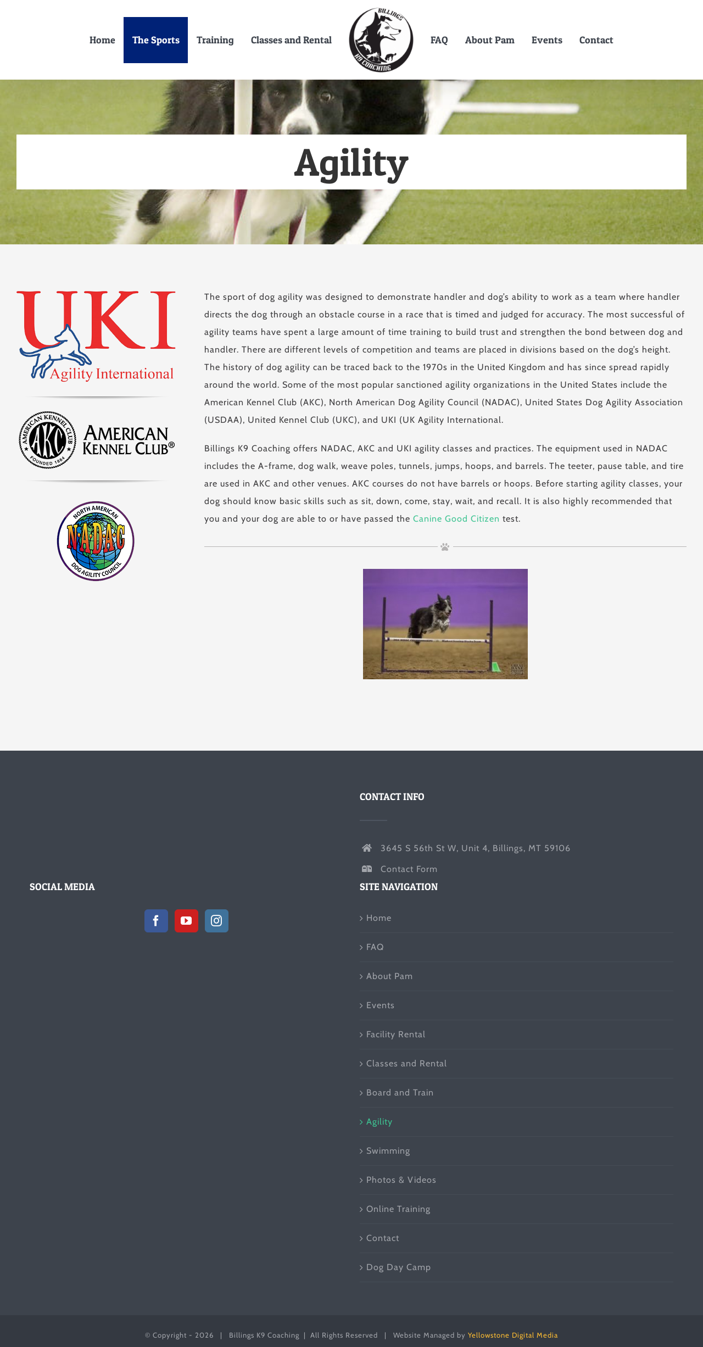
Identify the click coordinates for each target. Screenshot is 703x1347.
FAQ (375, 947)
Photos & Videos (401, 1180)
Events (380, 1005)
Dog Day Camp (398, 1267)
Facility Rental (396, 1034)
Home (379, 918)
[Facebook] (156, 920)
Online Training (398, 1209)
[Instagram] (216, 920)
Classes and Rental (406, 1063)
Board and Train (400, 1092)
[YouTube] (186, 920)
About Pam (389, 976)
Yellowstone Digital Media (513, 1335)
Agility (379, 1121)
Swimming (388, 1150)
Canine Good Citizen (456, 518)
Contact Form (409, 869)
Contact (382, 1238)
